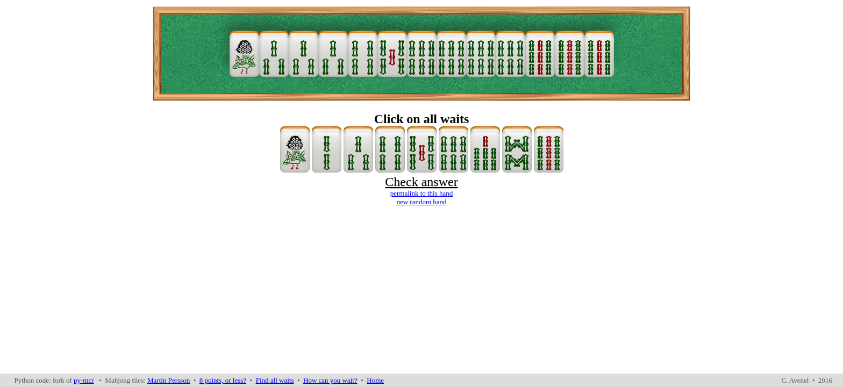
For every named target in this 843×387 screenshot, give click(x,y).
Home (375, 380)
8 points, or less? (222, 380)
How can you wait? (330, 380)
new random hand (421, 202)
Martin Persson (168, 380)
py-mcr (84, 380)
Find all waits (275, 380)
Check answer (421, 182)
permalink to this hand (421, 193)
